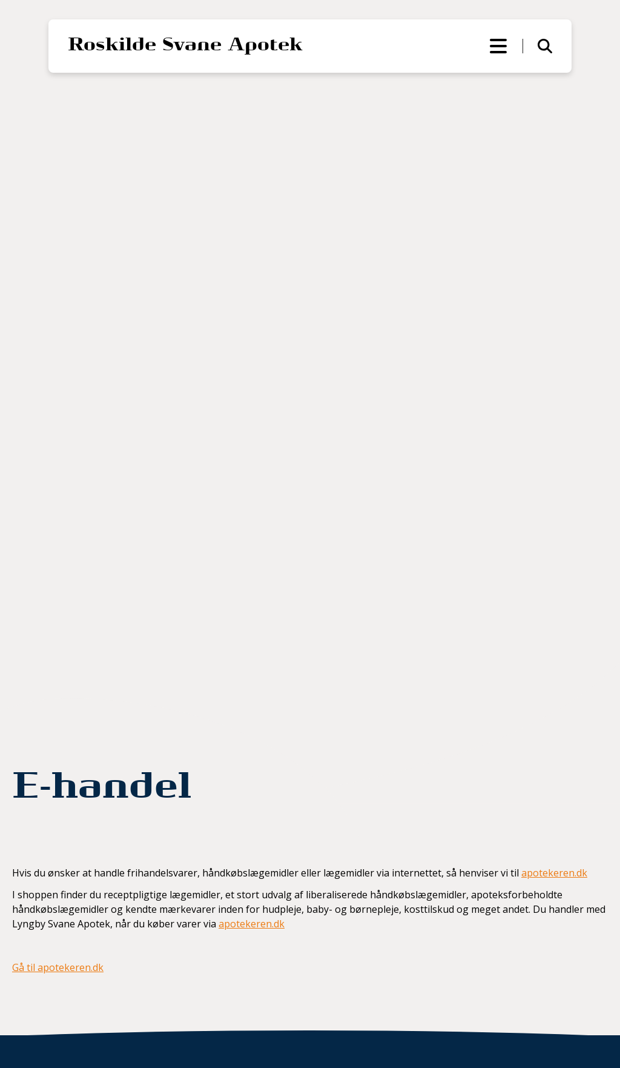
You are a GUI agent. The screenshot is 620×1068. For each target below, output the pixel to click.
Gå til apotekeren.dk (58, 967)
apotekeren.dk (554, 872)
